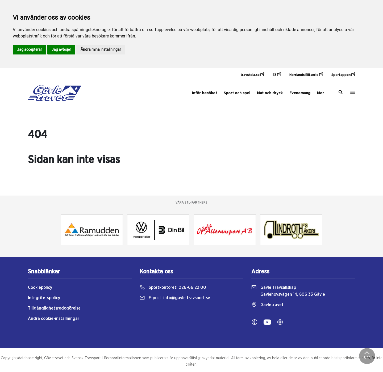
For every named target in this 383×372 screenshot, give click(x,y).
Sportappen (343, 75)
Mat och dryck (270, 93)
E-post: (175, 297)
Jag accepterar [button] (29, 49)
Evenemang (299, 93)
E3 (277, 75)
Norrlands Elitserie (306, 75)
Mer (320, 93)
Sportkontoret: (173, 287)
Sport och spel (237, 93)
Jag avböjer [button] (61, 49)
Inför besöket (204, 93)
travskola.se (252, 75)
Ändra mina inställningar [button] (101, 49)
